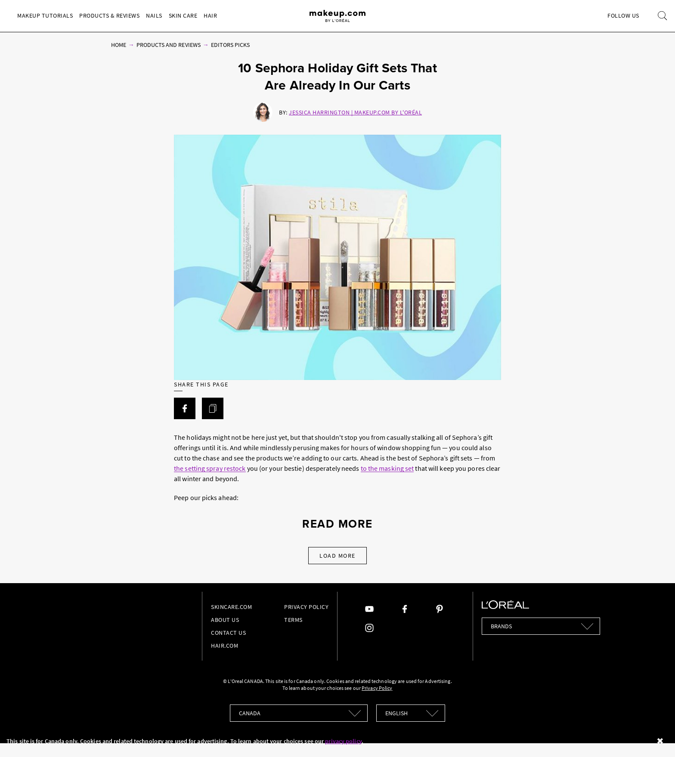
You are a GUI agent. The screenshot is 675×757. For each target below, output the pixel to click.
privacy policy (343, 741)
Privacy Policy (306, 607)
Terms (293, 620)
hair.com (224, 645)
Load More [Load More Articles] (337, 555)
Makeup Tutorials (45, 15)
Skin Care (183, 15)
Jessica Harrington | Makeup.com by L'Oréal (355, 112)
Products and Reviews (168, 45)
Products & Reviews (109, 15)
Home (118, 45)
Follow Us (623, 15)
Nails (154, 15)
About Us (225, 620)
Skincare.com (231, 607)
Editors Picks (230, 45)
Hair (210, 15)
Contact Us (228, 632)
